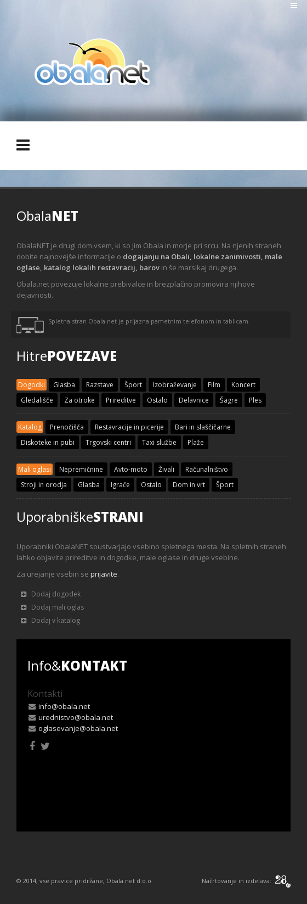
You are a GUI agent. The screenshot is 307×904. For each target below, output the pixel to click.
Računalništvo (206, 469)
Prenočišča (67, 427)
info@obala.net (64, 706)
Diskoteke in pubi (48, 442)
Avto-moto (130, 469)
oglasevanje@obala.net (78, 728)
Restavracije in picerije (129, 427)
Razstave (99, 384)
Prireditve (121, 400)
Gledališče (37, 400)
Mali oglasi (34, 469)
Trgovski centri (108, 442)
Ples (255, 400)
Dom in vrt (189, 484)
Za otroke (79, 400)
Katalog (30, 427)
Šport (133, 384)
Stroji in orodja (44, 484)
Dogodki (31, 384)
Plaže (195, 442)
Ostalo (157, 400)
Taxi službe (159, 442)
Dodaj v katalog (50, 620)
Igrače (120, 484)
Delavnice (194, 400)
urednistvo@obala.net (75, 717)
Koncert (243, 384)
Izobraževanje (175, 384)
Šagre (229, 400)
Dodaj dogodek (51, 594)
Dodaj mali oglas (52, 607)
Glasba (64, 384)
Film (214, 384)
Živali (166, 469)
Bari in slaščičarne (203, 427)
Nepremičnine (81, 469)
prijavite (103, 574)
